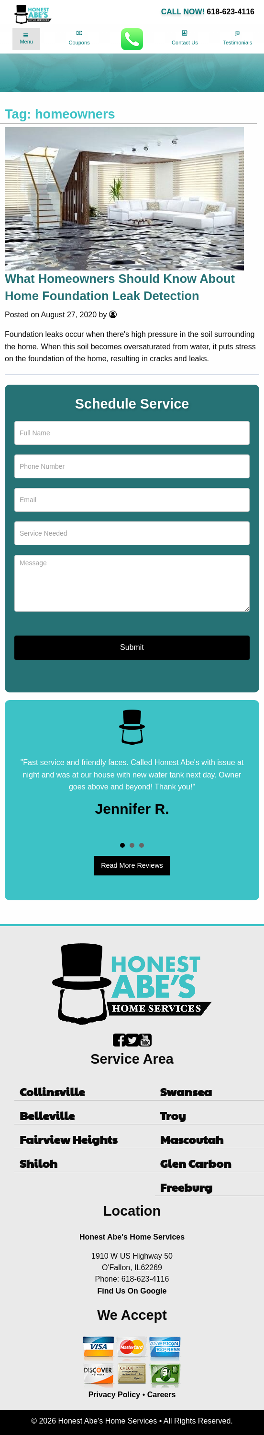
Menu (26, 38)
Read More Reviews (132, 865)
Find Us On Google (132, 1291)
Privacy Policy (114, 1395)
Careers (161, 1395)
